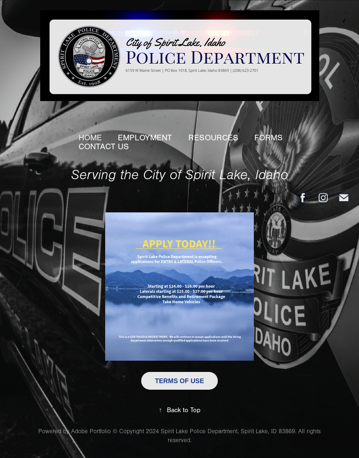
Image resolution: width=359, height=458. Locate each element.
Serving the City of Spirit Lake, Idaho (179, 175)
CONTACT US (104, 147)
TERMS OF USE (179, 381)
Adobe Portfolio (91, 431)
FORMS (268, 138)
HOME (90, 138)
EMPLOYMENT (145, 138)
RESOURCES (213, 138)
